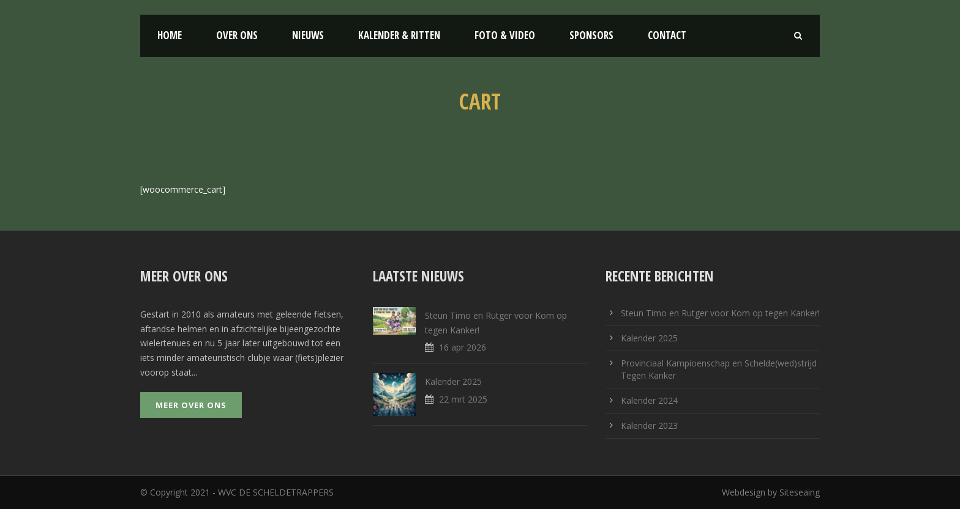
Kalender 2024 (649, 400)
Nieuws (308, 35)
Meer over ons (191, 405)
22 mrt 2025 (463, 399)
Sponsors (591, 35)
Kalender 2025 (453, 381)
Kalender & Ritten (399, 35)
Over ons (237, 35)
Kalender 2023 (649, 425)
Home (169, 35)
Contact (667, 35)
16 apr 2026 (462, 347)
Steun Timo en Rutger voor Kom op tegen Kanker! (720, 313)
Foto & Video (504, 35)
